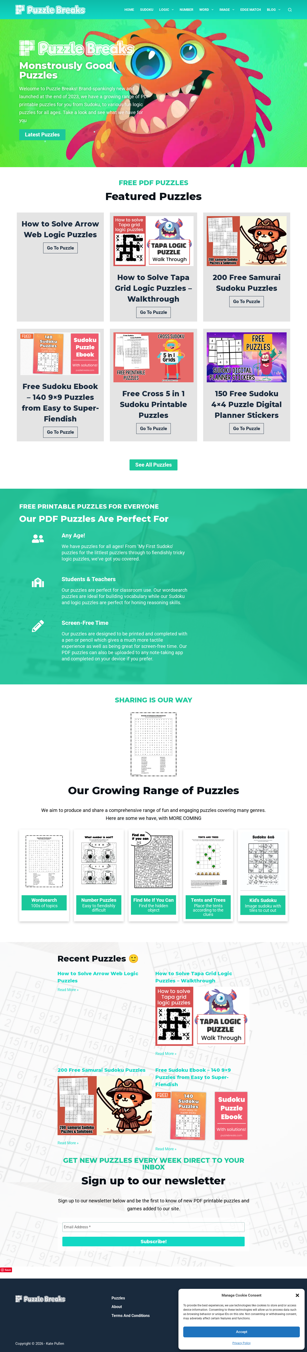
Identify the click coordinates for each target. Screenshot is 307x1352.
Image (227, 9)
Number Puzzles (98, 900)
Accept (241, 1332)
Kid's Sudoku (263, 900)
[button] (297, 1295)
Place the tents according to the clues (208, 910)
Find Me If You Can (153, 900)
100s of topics (44, 905)
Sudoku (146, 10)
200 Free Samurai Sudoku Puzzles (247, 283)
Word (207, 9)
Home (129, 10)
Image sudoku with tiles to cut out (263, 908)
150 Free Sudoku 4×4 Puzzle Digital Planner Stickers (246, 404)
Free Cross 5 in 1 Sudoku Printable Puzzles (153, 404)
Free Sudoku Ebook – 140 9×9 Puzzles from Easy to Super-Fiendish (60, 402)
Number (186, 10)
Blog (274, 9)
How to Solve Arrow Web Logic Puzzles (60, 229)
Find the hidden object (153, 908)
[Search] (290, 10)
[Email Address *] (153, 1227)
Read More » (68, 989)
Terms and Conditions (131, 1315)
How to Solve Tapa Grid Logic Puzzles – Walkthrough (153, 288)
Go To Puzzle (60, 248)
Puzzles (118, 1298)
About (117, 1306)
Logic (167, 9)
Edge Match (250, 10)
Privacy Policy (241, 1343)
